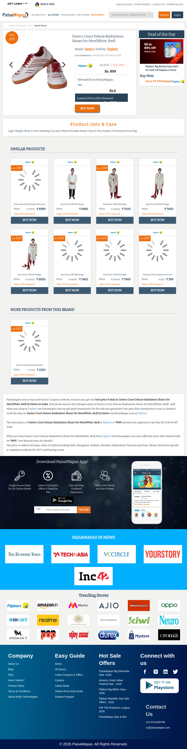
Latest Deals (62, 685)
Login (177, 14)
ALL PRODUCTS (39, 15)
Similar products (27, 149)
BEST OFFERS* (97, 15)
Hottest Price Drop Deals (69, 691)
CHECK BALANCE (124, 4)
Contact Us (156, 710)
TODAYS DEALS (68, 15)
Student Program (64, 696)
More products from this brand (42, 309)
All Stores (60, 669)
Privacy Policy (16, 685)
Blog (10, 669)
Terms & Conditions (19, 691)
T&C (80, 85)
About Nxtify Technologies (23, 696)
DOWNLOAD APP (175, 4)
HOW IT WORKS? (143, 4)
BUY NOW (87, 108)
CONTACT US (159, 4)
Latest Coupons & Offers (69, 674)
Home (58, 663)
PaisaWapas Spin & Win (113, 716)
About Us (13, 663)
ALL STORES (53, 15)
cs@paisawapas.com (158, 727)
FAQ (10, 674)
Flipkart (112, 49)
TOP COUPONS (83, 15)
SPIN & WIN (44, 4)
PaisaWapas (82, 744)
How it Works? (16, 680)
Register (164, 14)
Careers (59, 680)
